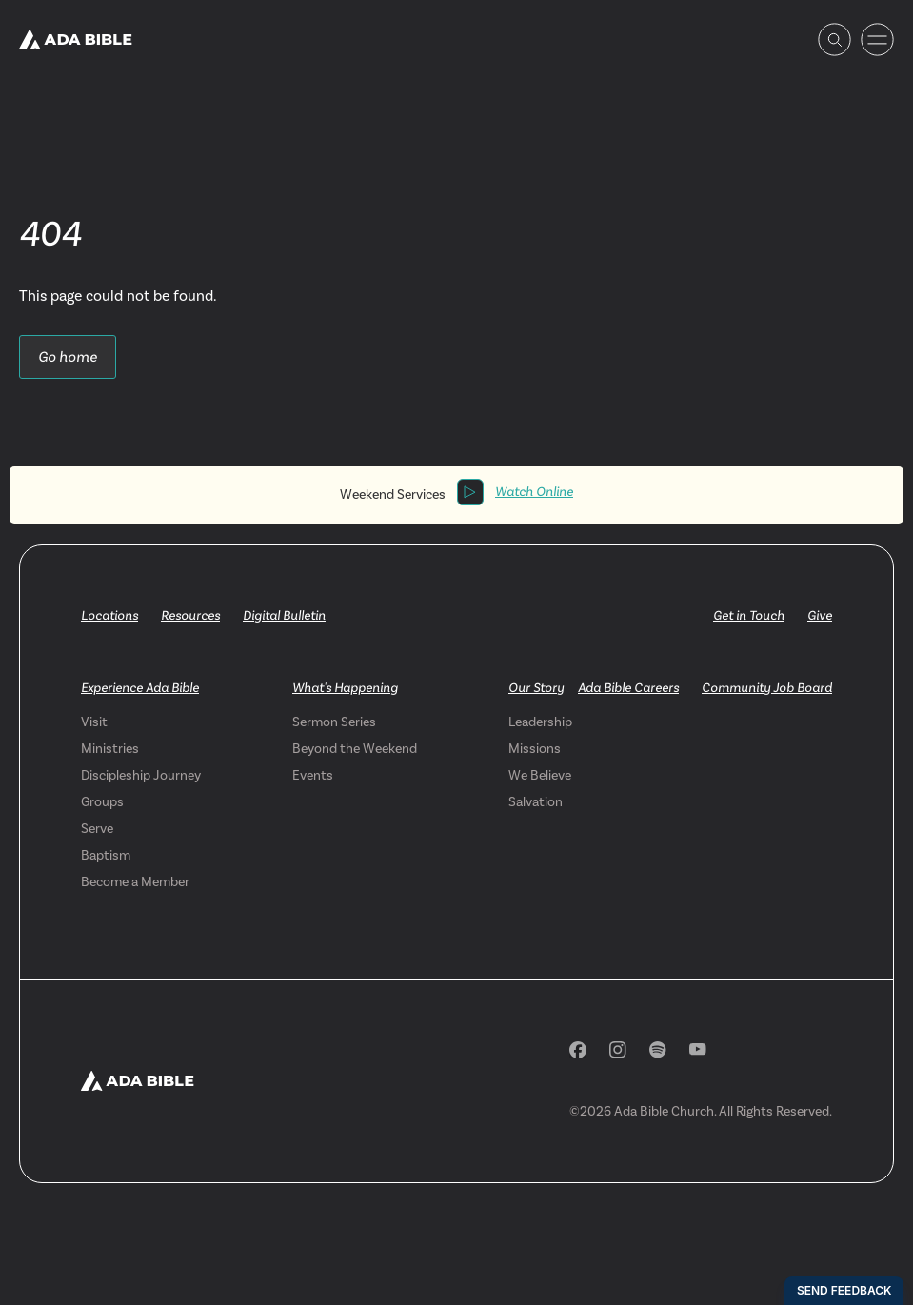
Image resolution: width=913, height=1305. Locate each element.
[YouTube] (697, 1049)
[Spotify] (657, 1049)
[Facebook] (577, 1049)
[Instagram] (617, 1049)
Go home (67, 356)
